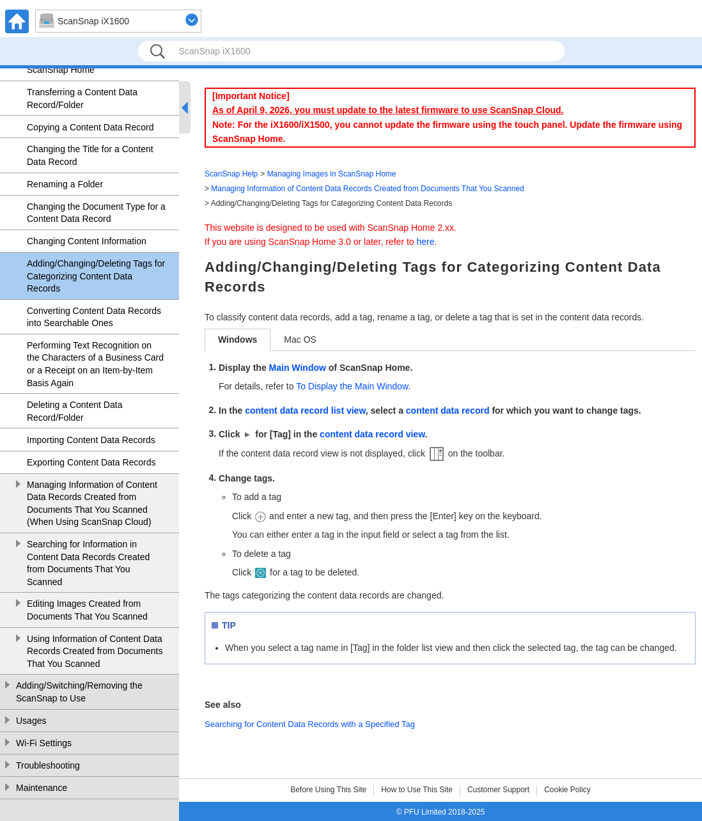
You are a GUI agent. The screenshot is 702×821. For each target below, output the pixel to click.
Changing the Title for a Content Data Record (90, 155)
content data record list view (305, 410)
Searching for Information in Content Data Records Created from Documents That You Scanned (88, 563)
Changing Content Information (86, 241)
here (426, 242)
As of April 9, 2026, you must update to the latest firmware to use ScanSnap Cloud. (387, 110)
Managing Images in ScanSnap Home (331, 173)
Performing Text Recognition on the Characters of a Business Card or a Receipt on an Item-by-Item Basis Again (95, 364)
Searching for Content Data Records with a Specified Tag (310, 724)
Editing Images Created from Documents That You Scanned (87, 610)
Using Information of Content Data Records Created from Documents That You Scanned (94, 651)
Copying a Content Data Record (90, 127)
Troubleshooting (48, 765)
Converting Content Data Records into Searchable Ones (94, 317)
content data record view (372, 434)
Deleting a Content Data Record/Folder (74, 411)
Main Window (297, 368)
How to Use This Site (417, 789)
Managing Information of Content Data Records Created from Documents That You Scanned (367, 188)
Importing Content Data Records (91, 440)
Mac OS (300, 339)
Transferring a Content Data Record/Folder (82, 98)
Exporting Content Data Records (91, 462)
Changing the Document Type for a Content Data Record (96, 212)
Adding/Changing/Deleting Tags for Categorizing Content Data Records (96, 275)
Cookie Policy (567, 789)
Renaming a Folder (65, 184)
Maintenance (41, 788)
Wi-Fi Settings (44, 743)
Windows (237, 339)
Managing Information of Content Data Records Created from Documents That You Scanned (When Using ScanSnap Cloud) (92, 504)
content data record (448, 410)
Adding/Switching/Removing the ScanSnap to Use (79, 691)
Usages (31, 720)
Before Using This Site (328, 789)
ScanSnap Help (231, 173)
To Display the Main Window (352, 386)
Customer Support (498, 789)
